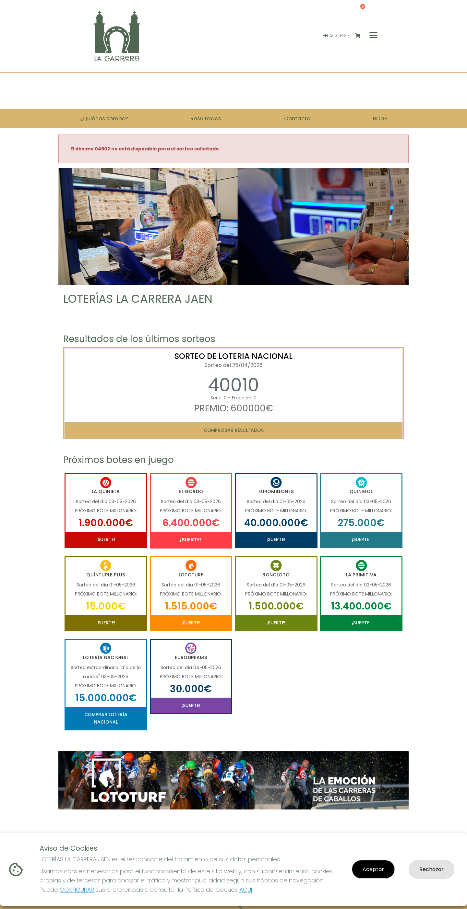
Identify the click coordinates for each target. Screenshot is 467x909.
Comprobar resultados (234, 430)
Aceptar (373, 869)
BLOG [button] (380, 118)
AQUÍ (245, 890)
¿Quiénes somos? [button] (104, 118)
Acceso (336, 35)
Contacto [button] (297, 118)
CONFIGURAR (77, 890)
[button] (84, 234)
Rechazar (431, 869)
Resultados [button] (205, 118)
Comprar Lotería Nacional (105, 718)
